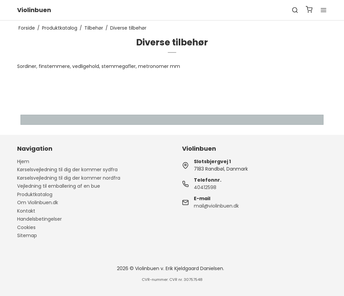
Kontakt (26, 211)
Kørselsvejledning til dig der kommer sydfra (67, 169)
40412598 (205, 187)
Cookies (26, 227)
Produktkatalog (34, 194)
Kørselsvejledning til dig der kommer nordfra (68, 178)
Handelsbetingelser (39, 219)
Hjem (23, 161)
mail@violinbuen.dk (216, 205)
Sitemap (27, 235)
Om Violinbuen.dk (37, 202)
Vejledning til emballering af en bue (58, 186)
